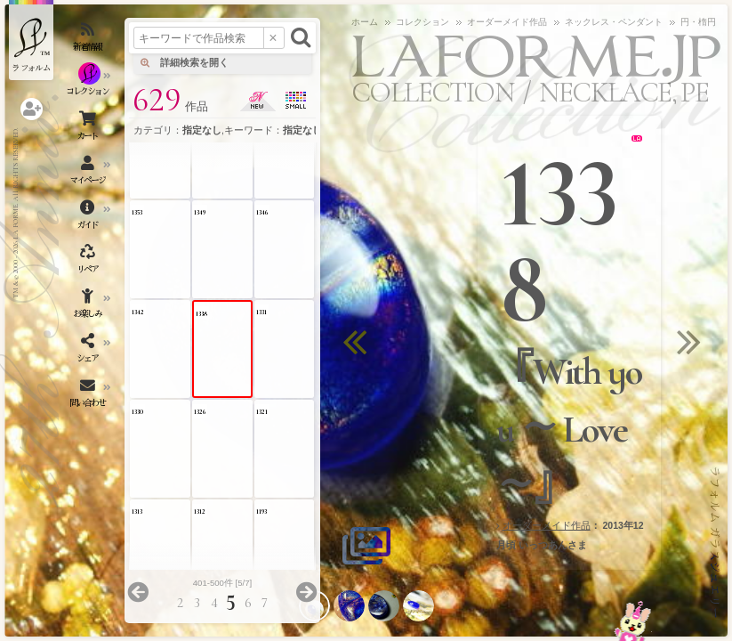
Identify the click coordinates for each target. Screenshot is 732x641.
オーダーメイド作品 (547, 525)
